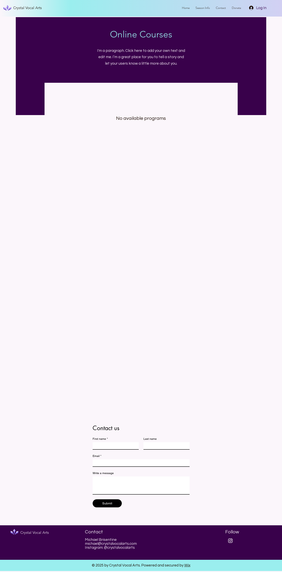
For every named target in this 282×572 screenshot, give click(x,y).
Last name (150, 438)
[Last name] (165, 445)
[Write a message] (141, 485)
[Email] (140, 462)
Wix (187, 565)
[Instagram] (230, 541)
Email (97, 456)
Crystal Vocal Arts (27, 8)
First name (100, 439)
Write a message (103, 473)
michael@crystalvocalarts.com (111, 544)
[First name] (114, 445)
